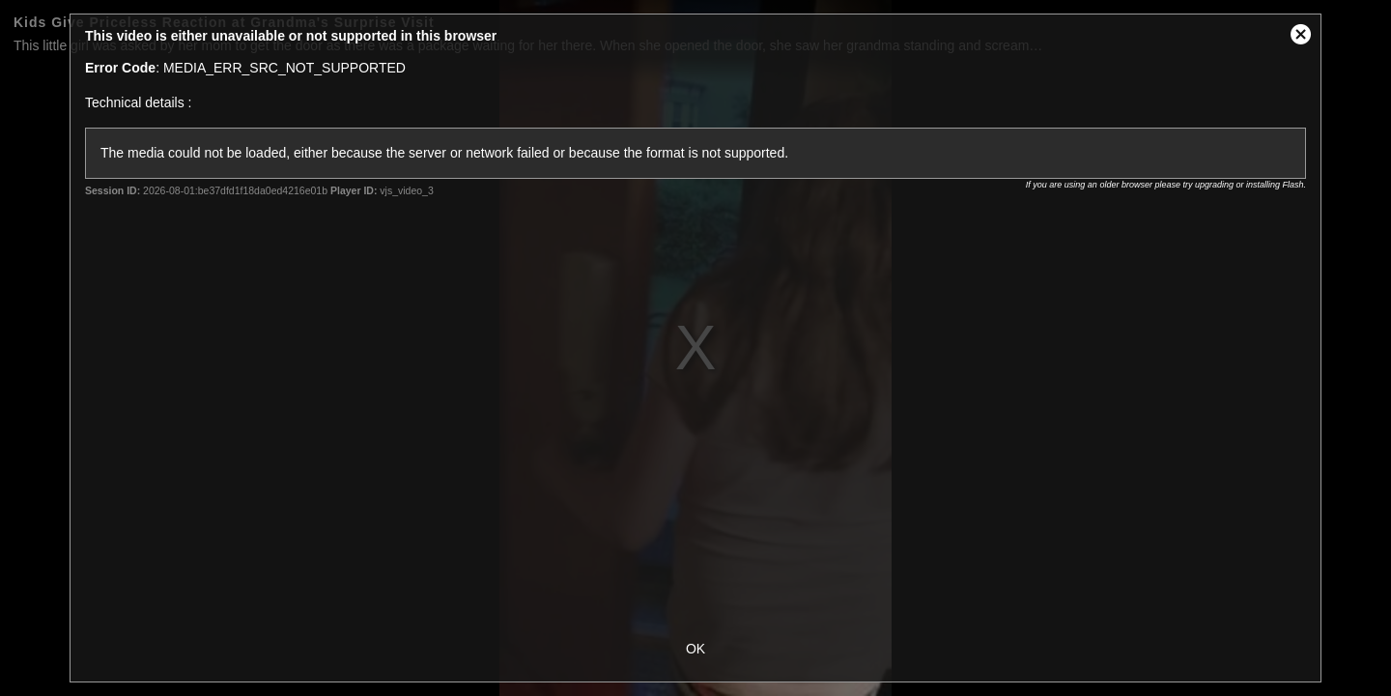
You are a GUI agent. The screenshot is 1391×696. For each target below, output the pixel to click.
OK (695, 648)
